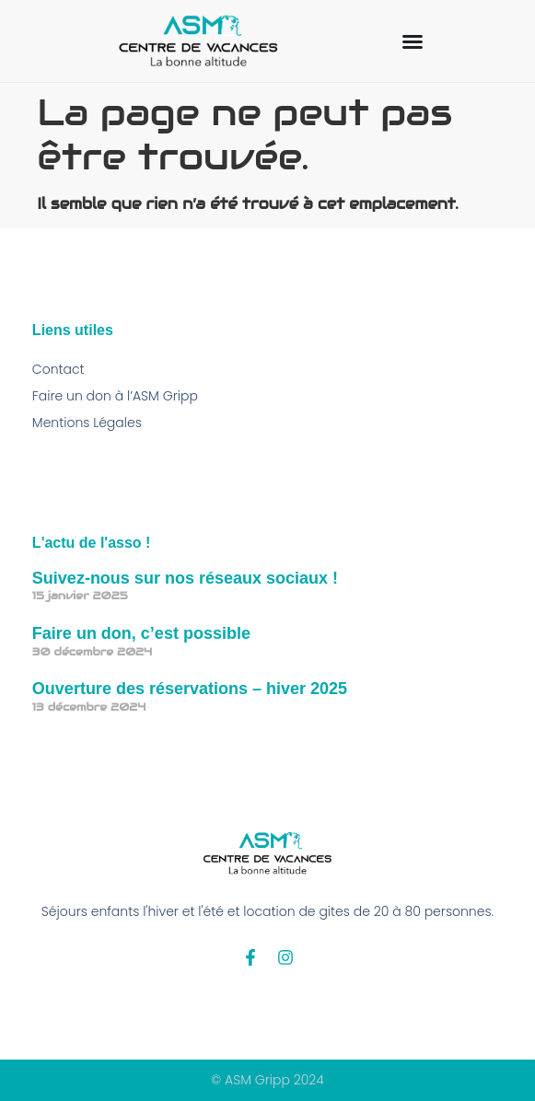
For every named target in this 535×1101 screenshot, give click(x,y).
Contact (58, 369)
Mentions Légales (87, 422)
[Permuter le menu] (412, 41)
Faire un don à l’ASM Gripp (115, 396)
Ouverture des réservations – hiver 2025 (189, 688)
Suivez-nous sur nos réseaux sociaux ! (185, 578)
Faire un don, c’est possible (141, 633)
